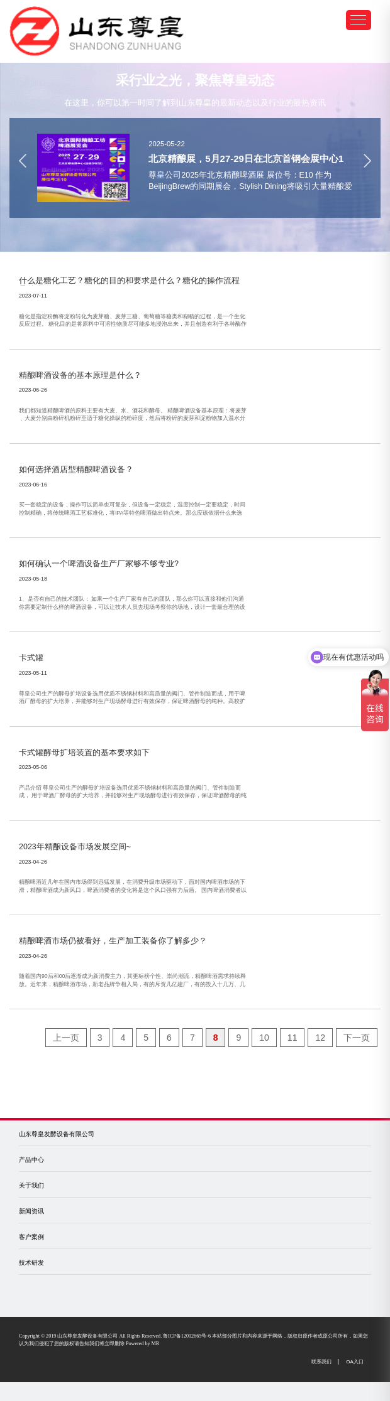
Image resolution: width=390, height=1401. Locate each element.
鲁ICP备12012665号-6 (187, 1336)
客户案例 (31, 1236)
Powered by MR (142, 1343)
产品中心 (31, 1159)
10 (264, 1038)
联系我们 (321, 1362)
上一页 (66, 1038)
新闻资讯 (31, 1211)
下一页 (356, 1038)
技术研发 (31, 1262)
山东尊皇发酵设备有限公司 (56, 1133)
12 (320, 1038)
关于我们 (31, 1185)
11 (292, 1038)
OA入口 (355, 1362)
